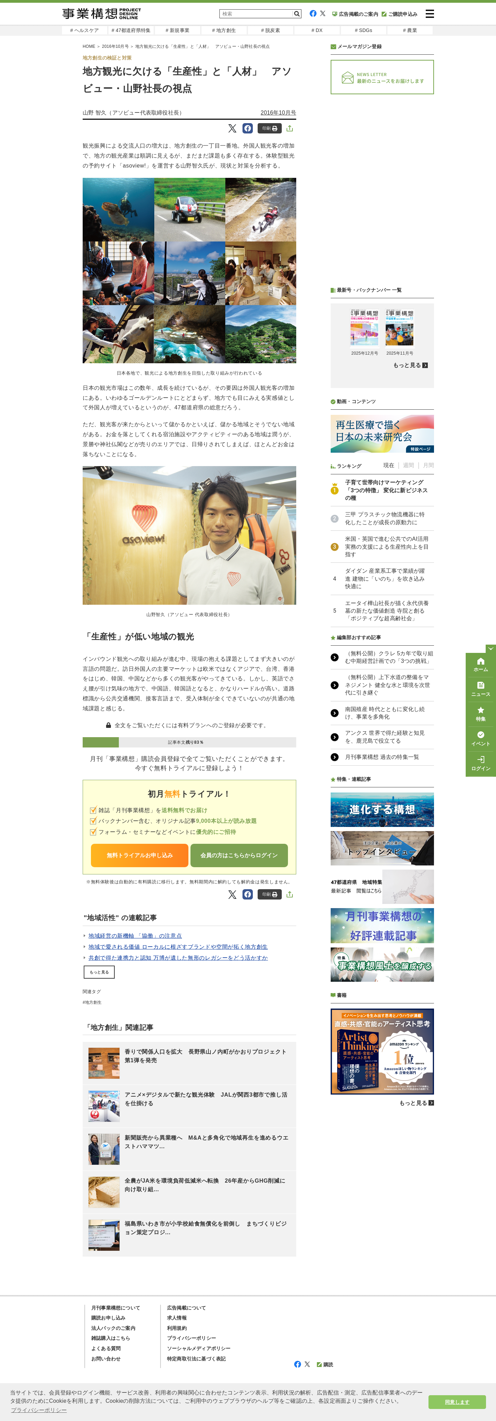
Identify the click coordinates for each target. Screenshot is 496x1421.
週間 (408, 465)
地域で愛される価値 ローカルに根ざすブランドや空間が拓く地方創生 (178, 947)
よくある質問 (106, 1348)
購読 (325, 1364)
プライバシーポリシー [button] (39, 1410)
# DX (317, 30)
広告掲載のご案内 (355, 14)
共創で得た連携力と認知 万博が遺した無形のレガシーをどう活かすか (178, 958)
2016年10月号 (278, 113)
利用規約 (177, 1328)
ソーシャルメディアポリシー (199, 1348)
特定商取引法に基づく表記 (196, 1358)
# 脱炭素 (270, 30)
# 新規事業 (177, 30)
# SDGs (363, 30)
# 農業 (410, 30)
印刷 (269, 128)
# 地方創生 (224, 30)
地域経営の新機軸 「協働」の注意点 (135, 936)
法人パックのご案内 (113, 1328)
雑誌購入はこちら (111, 1338)
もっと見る (99, 972)
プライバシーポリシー (191, 1338)
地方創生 (93, 1002)
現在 (388, 465)
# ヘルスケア (84, 30)
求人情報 (177, 1317)
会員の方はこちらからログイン (239, 855)
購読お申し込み (108, 1317)
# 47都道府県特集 (131, 30)
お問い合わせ (106, 1358)
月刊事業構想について (115, 1307)
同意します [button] (457, 1402)
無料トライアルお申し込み (140, 855)
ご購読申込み (399, 14)
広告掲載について (186, 1307)
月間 (428, 465)
